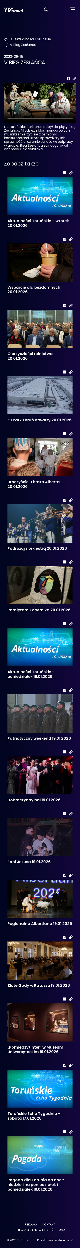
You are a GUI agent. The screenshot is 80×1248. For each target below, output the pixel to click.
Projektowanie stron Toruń (55, 1240)
